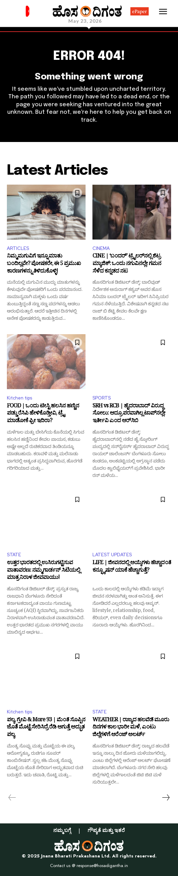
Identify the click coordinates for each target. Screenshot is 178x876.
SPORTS (101, 398)
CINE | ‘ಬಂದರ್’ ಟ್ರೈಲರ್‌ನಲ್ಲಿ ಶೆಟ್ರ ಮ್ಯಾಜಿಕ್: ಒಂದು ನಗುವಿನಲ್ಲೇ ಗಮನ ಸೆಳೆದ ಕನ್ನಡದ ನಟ (126, 264)
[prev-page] (12, 797)
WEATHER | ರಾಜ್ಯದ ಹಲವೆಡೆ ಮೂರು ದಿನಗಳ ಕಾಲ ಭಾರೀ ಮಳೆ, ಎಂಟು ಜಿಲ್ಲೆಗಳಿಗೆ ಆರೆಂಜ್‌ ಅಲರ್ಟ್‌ (130, 728)
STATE (14, 555)
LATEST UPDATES (112, 555)
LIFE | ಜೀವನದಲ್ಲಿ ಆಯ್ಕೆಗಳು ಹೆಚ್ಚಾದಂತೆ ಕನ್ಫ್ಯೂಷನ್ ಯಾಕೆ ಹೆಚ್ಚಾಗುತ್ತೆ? (131, 567)
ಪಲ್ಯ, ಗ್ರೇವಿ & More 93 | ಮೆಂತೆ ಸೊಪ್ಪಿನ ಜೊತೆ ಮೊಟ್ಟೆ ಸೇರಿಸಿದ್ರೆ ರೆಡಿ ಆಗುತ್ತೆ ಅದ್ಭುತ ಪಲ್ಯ (46, 728)
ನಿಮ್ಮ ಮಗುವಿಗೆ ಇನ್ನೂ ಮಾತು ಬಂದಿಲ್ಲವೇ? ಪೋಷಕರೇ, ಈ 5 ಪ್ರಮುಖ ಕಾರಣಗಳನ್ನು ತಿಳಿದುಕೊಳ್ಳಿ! (44, 264)
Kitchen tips (19, 398)
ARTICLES (18, 248)
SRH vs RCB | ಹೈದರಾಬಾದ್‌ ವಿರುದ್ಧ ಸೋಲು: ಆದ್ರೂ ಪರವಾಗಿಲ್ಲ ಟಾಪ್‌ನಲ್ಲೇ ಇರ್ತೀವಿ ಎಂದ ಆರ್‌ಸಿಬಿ (128, 414)
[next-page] (165, 797)
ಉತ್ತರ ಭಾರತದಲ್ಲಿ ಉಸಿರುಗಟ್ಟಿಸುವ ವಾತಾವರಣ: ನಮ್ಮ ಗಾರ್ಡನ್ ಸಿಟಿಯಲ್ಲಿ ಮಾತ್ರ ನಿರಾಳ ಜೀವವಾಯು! (43, 571)
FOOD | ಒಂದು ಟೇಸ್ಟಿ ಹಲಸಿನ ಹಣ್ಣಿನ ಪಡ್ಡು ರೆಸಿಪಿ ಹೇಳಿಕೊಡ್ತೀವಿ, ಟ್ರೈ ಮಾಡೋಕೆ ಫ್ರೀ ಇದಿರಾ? (43, 414)
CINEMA (101, 248)
